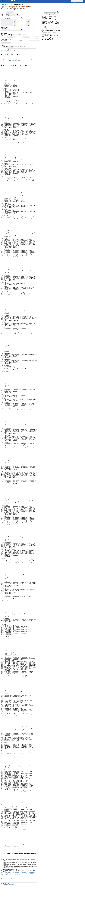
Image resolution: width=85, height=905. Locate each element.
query (35, 870)
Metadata (24, 9)
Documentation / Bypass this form (7, 50)
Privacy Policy (8, 884)
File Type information (21, 46)
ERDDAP (3, 4)
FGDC (16, 9)
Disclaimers (3, 884)
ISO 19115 (20, 9)
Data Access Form (35, 9)
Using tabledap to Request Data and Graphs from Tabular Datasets (18, 853)
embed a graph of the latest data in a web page (20, 59)
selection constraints (6, 857)
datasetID (26, 870)
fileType (31, 870)
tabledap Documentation (12, 878)
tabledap (9, 4)
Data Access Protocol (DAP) (29, 856)
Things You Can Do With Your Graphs (11, 54)
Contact (12, 884)
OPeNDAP (22, 856)
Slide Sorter (15, 60)
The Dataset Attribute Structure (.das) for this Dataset (15, 65)
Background (29, 9)
